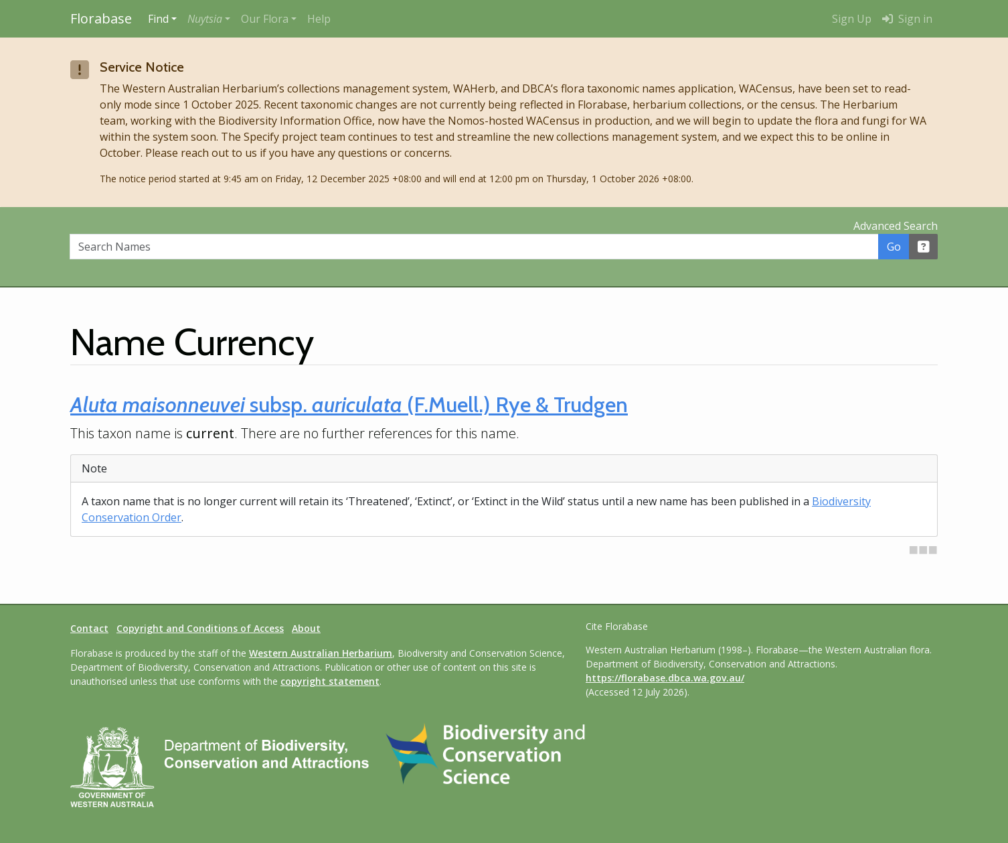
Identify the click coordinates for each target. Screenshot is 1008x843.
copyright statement (330, 681)
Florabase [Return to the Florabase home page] (101, 18)
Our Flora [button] (264, 18)
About (306, 628)
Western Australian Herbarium (320, 653)
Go (894, 246)
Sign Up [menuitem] (851, 18)
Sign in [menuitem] (907, 18)
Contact (89, 628)
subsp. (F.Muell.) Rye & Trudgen (349, 404)
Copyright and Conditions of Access (200, 628)
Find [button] (158, 18)
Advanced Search (895, 225)
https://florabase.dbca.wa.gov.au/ (665, 677)
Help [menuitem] (319, 18)
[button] (209, 18)
